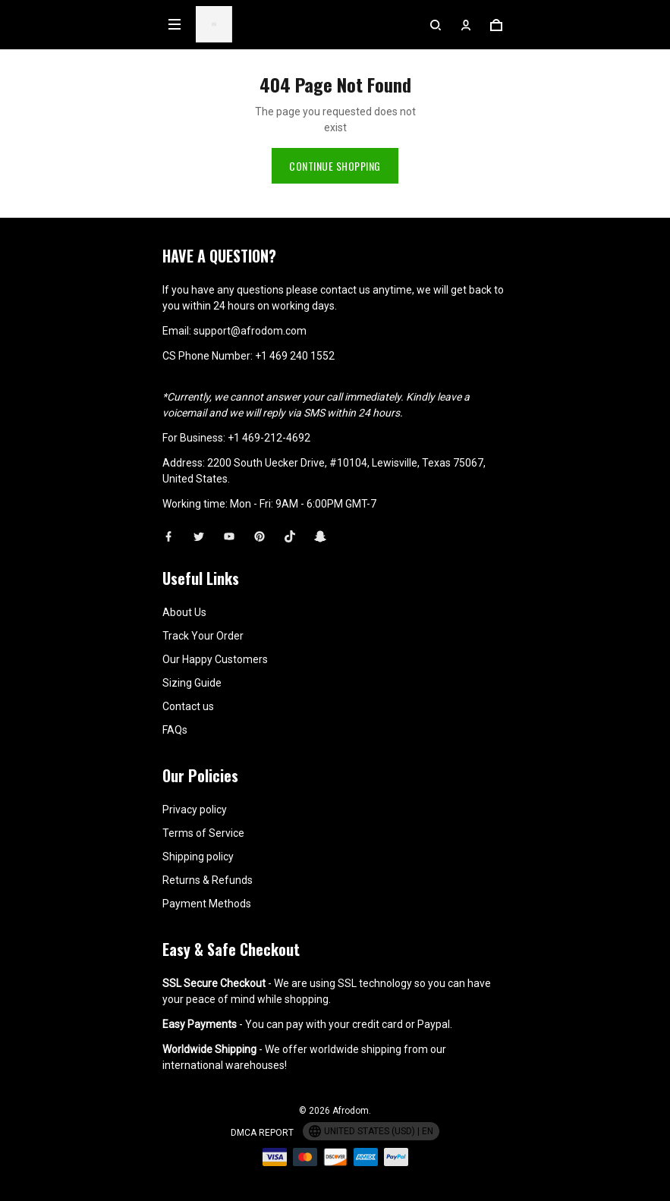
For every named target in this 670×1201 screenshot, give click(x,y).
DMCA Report (262, 1132)
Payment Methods (206, 904)
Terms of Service (203, 833)
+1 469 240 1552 (295, 356)
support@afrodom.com (250, 331)
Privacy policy (194, 809)
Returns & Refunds (207, 880)
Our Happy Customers (215, 659)
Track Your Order (203, 636)
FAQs (174, 730)
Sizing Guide (192, 683)
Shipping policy (198, 856)
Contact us (188, 706)
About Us (184, 612)
